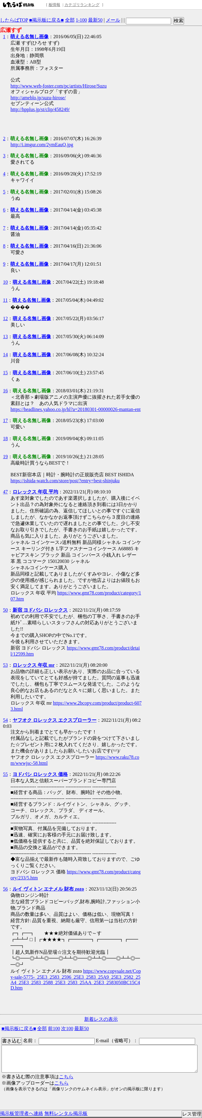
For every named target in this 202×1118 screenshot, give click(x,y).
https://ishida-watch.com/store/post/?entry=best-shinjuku (65, 480)
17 (5, 420)
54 (5, 720)
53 (5, 665)
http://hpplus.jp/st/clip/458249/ (40, 109)
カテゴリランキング (82, 4)
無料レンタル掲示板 (66, 1113)
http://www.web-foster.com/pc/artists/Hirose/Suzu (58, 85)
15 (5, 372)
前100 (54, 1028)
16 (5, 390)
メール (113, 20)
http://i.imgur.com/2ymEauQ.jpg (41, 144)
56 (5, 888)
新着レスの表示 (101, 1019)
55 (5, 774)
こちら (66, 1076)
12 (5, 318)
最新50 (95, 20)
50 (5, 610)
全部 (70, 20)
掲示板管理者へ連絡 (21, 1113)
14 (5, 354)
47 (5, 491)
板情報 (54, 4)
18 (5, 438)
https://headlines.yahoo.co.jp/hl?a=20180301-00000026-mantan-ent (75, 409)
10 (5, 282)
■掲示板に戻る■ (46, 20)
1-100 (81, 20)
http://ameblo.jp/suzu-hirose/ (38, 97)
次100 (67, 1028)
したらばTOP (14, 20)
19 (5, 456)
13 (5, 336)
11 (5, 300)
